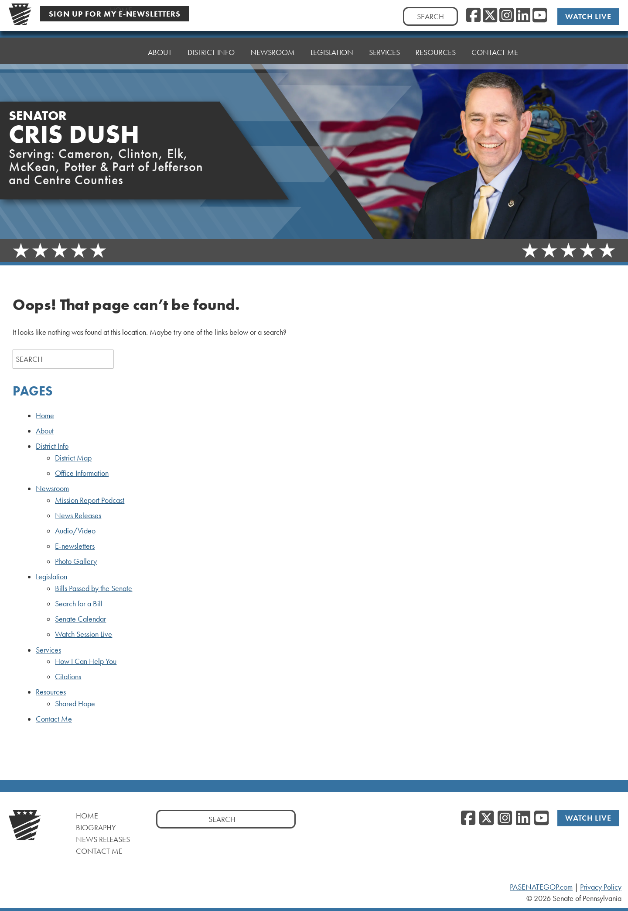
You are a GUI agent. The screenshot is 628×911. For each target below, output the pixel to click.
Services (48, 650)
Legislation (51, 576)
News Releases (78, 515)
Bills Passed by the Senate (93, 588)
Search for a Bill (78, 603)
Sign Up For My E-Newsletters (115, 14)
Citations (68, 676)
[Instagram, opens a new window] (506, 15)
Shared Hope (75, 703)
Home (121, 52)
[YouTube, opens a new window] (539, 15)
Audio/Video (75, 531)
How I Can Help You (85, 661)
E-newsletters (75, 546)
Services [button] (384, 52)
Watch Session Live (83, 634)
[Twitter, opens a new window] (490, 15)
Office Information (82, 473)
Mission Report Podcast (89, 500)
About (160, 52)
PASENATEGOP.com (541, 887)
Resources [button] (436, 51)
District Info (52, 446)
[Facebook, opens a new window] (473, 15)
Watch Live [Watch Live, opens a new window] (588, 16)
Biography (96, 827)
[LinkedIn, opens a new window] (523, 15)
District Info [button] (211, 52)
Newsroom (52, 488)
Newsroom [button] (272, 52)
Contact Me (494, 49)
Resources (51, 692)
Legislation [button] (332, 52)
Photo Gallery (76, 561)
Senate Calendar (80, 619)
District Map (73, 458)
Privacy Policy (600, 887)
